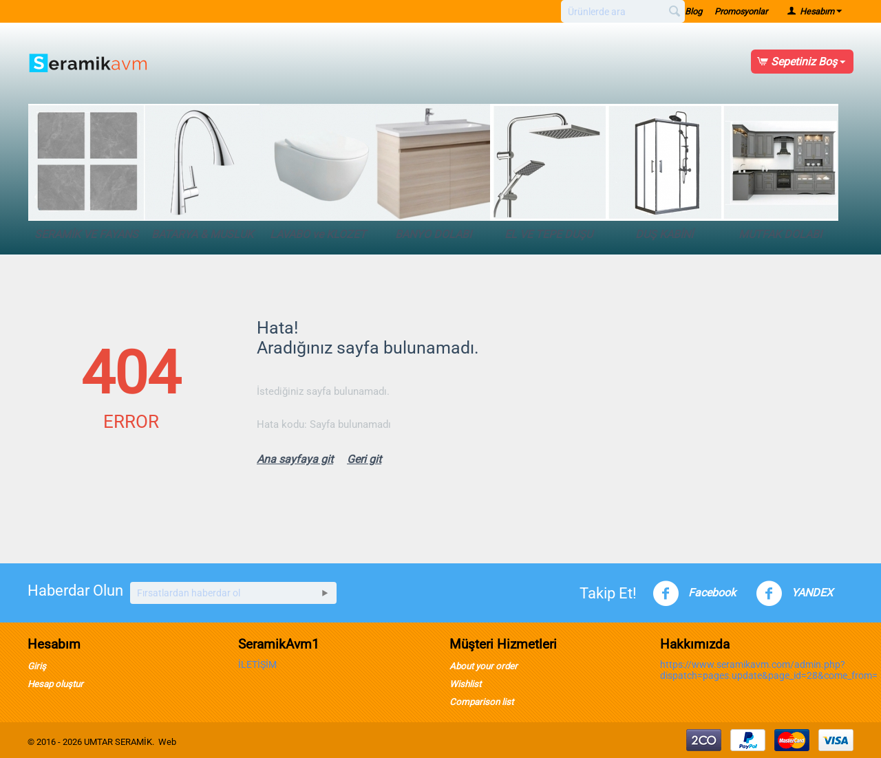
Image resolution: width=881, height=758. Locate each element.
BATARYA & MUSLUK (202, 172)
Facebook (694, 594)
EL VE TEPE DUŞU (548, 172)
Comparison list (481, 702)
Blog (693, 11)
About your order (483, 666)
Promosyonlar (740, 11)
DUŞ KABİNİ (664, 172)
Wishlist (465, 684)
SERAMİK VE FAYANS (86, 172)
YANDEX (794, 594)
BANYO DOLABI (432, 172)
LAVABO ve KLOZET (317, 172)
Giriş (37, 666)
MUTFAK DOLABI (779, 172)
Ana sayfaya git (295, 459)
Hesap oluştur (55, 684)
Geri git (364, 459)
